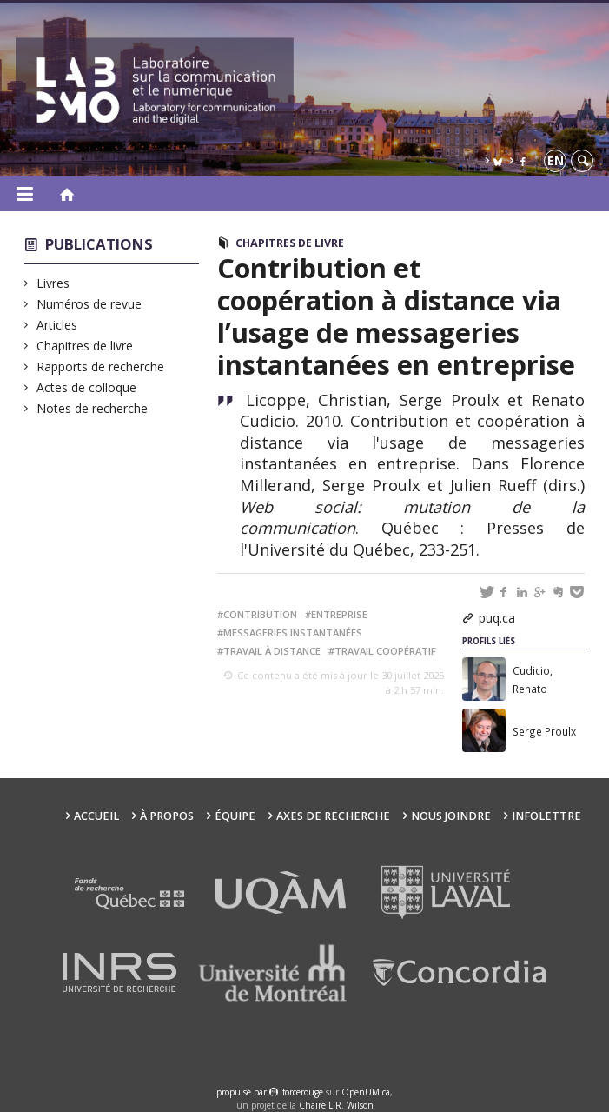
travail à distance (272, 650)
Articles (57, 324)
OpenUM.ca (365, 1092)
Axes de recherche (333, 816)
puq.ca (497, 617)
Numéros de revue (89, 304)
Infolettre (546, 816)
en (555, 160)
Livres (53, 283)
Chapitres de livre (85, 345)
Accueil (96, 816)
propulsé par (242, 1092)
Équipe (235, 816)
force (302, 1092)
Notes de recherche (92, 408)
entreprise (339, 614)
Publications (99, 244)
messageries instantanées (292, 632)
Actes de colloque (86, 387)
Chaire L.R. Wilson (336, 1105)
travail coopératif (385, 650)
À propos (167, 816)
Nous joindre (451, 816)
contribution (260, 614)
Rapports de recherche (100, 366)
